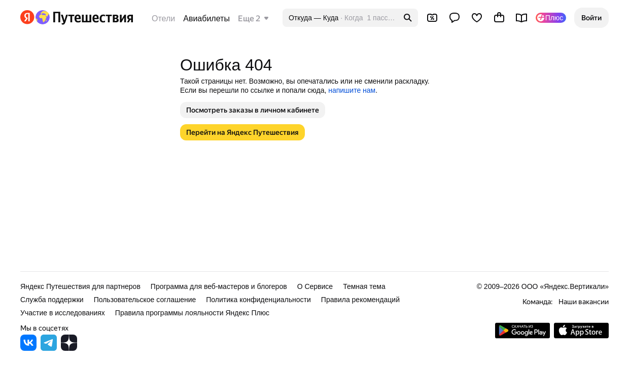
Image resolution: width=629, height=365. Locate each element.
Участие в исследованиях (62, 313)
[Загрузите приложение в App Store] (581, 336)
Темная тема (364, 286)
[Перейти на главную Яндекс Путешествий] (83, 17)
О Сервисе (315, 286)
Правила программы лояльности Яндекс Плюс (192, 313)
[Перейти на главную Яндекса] (27, 17)
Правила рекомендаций (360, 300)
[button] (591, 18)
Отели (163, 18)
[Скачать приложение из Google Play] (522, 336)
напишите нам (351, 90)
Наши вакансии (583, 302)
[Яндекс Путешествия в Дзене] (69, 348)
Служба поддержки (52, 300)
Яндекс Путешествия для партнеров (80, 286)
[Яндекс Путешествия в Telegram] (49, 348)
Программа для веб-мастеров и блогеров (219, 286)
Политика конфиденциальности (258, 300)
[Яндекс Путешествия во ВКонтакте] (28, 348)
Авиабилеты (206, 18)
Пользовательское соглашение (145, 300)
